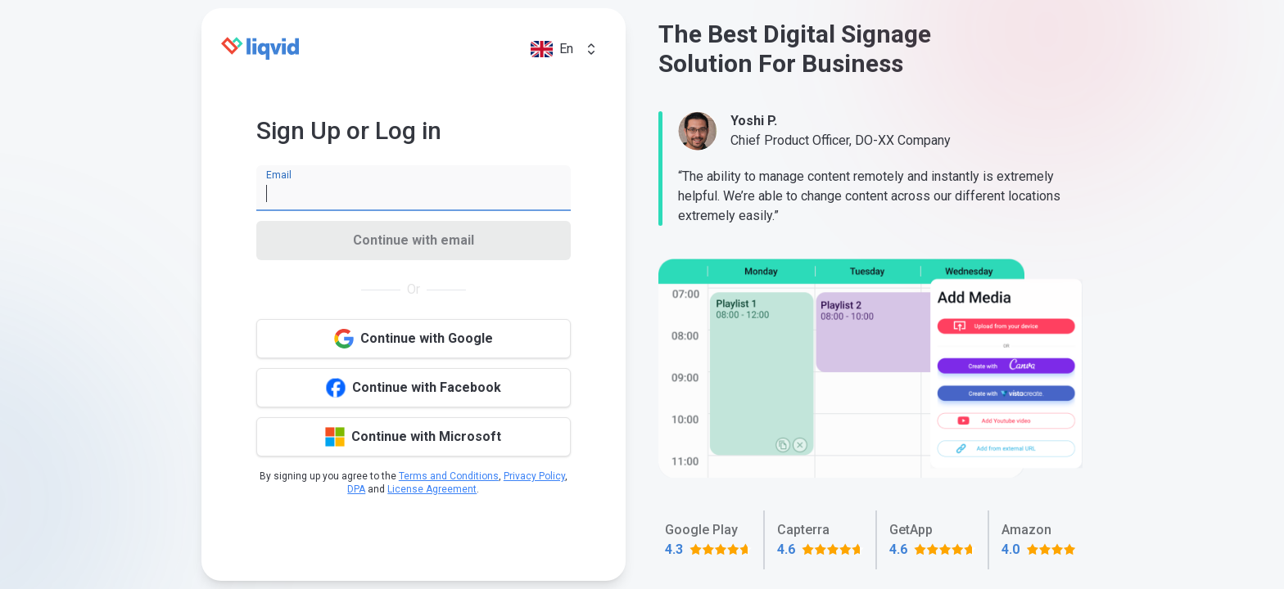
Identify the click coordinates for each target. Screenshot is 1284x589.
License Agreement (432, 489)
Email (279, 175)
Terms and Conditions (449, 476)
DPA (356, 489)
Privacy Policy (534, 476)
